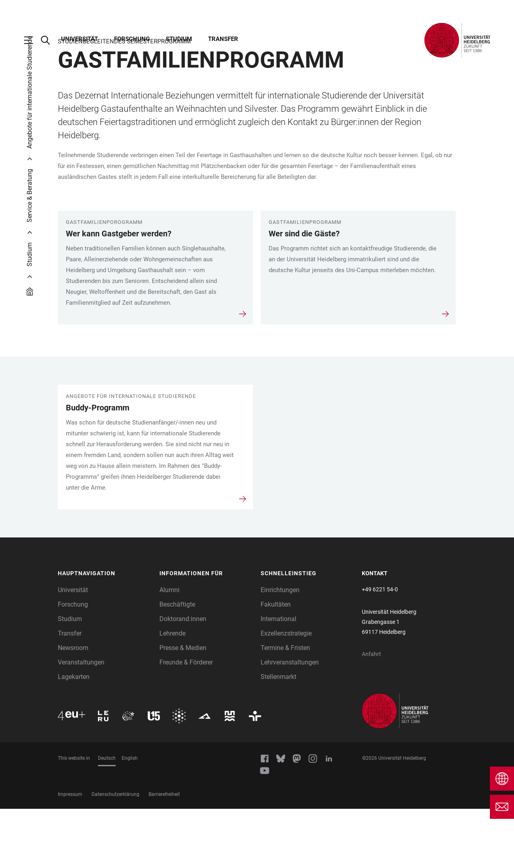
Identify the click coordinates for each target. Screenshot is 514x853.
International (278, 663)
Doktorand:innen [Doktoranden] (182, 663)
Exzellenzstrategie (286, 677)
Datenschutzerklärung (115, 838)
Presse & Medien (182, 692)
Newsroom (73, 692)
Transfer (223, 39)
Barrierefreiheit (164, 838)
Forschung (132, 39)
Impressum (70, 838)
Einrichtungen (280, 634)
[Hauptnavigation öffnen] (32, 40)
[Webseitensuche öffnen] (49, 40)
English (130, 802)
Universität (79, 39)
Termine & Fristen (285, 692)
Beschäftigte (177, 648)
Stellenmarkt (278, 721)
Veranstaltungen (81, 706)
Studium (179, 39)
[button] (104, 618)
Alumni (169, 634)
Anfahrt (371, 698)
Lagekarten (74, 721)
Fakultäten (276, 648)
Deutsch (107, 802)
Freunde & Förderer (186, 706)
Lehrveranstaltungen (290, 706)
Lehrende (172, 677)
